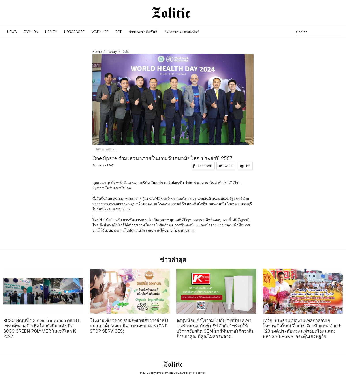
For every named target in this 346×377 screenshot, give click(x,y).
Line (245, 166)
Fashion (31, 32)
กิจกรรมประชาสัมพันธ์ (181, 32)
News (13, 31)
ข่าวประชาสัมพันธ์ (143, 32)
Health (51, 32)
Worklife (100, 32)
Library (112, 51)
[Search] (318, 31)
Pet (118, 32)
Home (97, 51)
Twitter (226, 166)
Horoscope (74, 32)
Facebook (203, 166)
